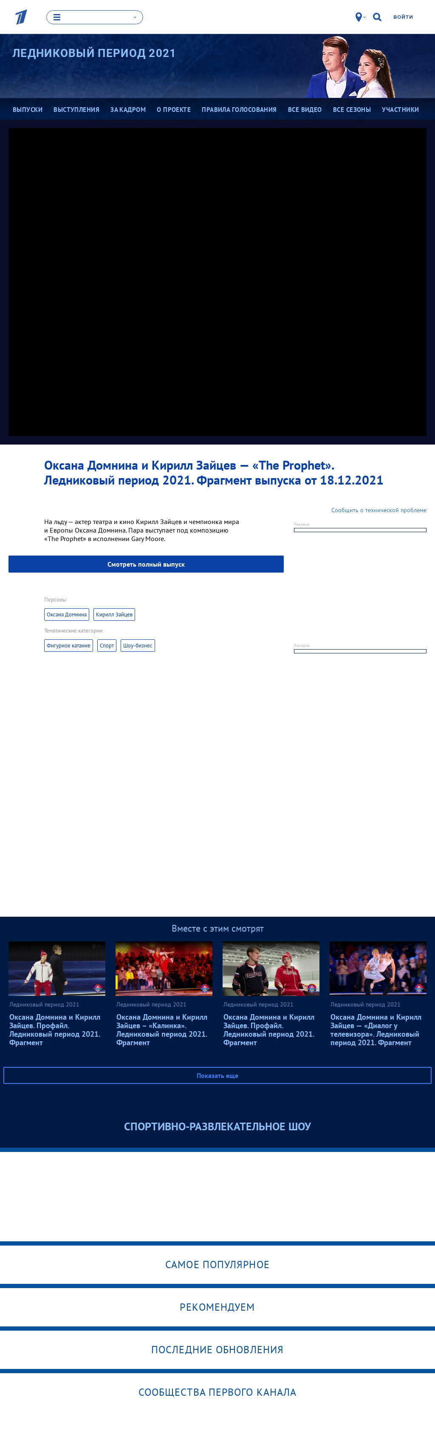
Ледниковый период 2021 (94, 53)
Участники (400, 109)
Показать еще (217, 1075)
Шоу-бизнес (138, 645)
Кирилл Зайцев (114, 614)
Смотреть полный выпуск (146, 563)
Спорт (107, 645)
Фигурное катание (68, 645)
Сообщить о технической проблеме (379, 509)
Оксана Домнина (67, 614)
